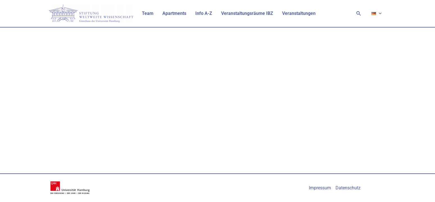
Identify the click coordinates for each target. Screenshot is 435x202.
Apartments (174, 13)
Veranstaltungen (299, 13)
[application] (379, 13)
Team (147, 13)
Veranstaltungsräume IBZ (247, 13)
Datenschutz (348, 187)
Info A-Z (203, 13)
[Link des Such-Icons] (358, 13)
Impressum (320, 187)
